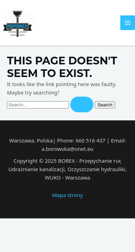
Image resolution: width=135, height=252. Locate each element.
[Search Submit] (81, 104)
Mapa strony (67, 194)
